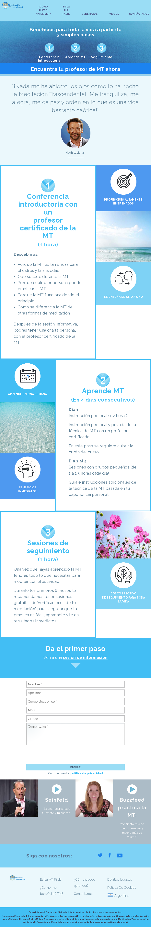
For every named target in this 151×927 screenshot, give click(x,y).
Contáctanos (83, 894)
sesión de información (85, 657)
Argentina (121, 896)
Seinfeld (56, 800)
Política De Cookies (121, 887)
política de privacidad (86, 773)
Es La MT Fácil (50, 879)
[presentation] (56, 754)
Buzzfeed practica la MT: (132, 807)
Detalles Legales (119, 879)
